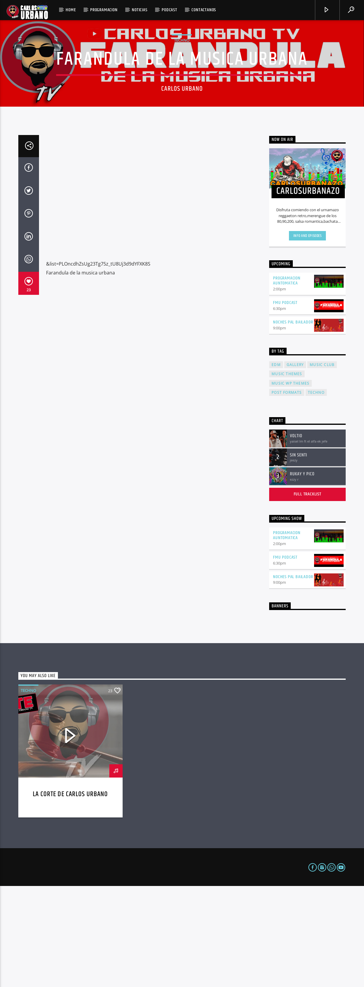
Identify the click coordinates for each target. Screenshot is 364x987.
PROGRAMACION (104, 10)
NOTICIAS (139, 10)
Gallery (295, 465)
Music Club (322, 465)
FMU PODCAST (285, 403)
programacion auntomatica (286, 381)
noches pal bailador (293, 423)
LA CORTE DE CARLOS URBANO (70, 895)
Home (71, 10)
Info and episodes (307, 337)
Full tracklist (307, 595)
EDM (276, 465)
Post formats (287, 493)
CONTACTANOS (203, 10)
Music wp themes (290, 484)
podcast (169, 10)
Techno (181, 90)
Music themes (287, 474)
